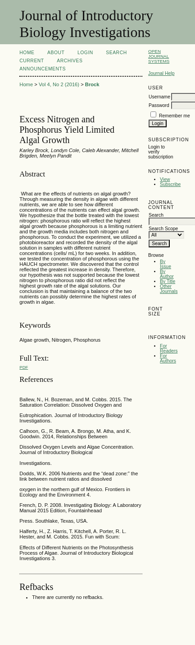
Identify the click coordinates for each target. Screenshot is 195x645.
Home (26, 52)
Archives (69, 60)
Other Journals (168, 289)
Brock (92, 84)
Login (85, 52)
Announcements (42, 68)
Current (31, 60)
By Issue (165, 264)
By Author (167, 274)
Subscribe (170, 184)
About (55, 52)
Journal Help (161, 73)
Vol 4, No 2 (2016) (59, 84)
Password (159, 105)
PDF (23, 367)
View (165, 179)
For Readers (168, 348)
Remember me (174, 115)
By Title (167, 281)
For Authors (168, 358)
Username (159, 96)
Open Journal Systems (158, 56)
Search (116, 52)
